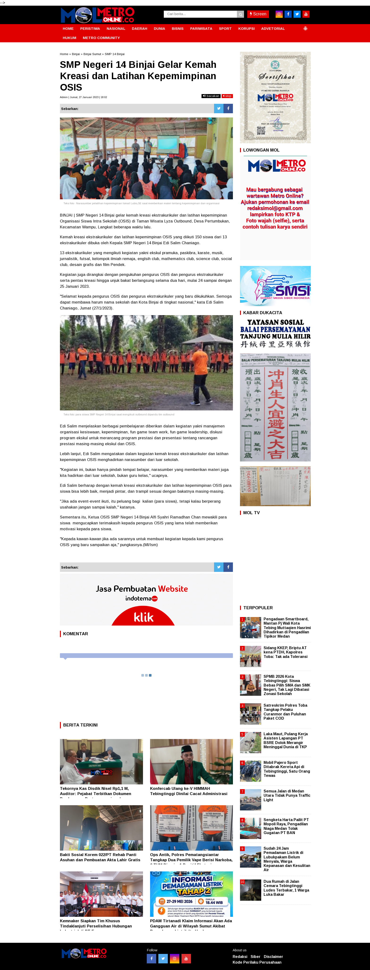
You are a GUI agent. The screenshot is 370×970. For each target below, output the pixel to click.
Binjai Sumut (92, 54)
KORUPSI (246, 28)
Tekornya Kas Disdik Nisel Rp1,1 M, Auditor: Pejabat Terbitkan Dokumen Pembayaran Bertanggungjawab (95, 793)
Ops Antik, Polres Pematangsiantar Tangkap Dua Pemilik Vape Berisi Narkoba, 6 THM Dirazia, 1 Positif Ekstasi (191, 860)
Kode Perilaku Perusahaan (257, 962)
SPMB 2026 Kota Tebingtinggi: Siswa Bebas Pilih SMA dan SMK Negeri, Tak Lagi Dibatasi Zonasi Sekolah (287, 685)
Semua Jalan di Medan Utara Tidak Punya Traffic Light (287, 795)
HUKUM (69, 38)
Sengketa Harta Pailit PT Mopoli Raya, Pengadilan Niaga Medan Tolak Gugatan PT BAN (286, 826)
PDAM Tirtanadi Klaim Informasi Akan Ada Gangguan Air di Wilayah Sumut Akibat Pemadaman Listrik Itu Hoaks (191, 926)
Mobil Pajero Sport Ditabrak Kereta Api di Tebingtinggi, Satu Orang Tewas (287, 769)
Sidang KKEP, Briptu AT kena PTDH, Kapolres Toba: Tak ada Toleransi (285, 652)
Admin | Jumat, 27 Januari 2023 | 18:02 (83, 97)
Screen (258, 14)
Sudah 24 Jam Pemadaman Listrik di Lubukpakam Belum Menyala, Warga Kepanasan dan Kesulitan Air (287, 859)
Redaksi (240, 957)
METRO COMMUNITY (101, 38)
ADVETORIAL (273, 28)
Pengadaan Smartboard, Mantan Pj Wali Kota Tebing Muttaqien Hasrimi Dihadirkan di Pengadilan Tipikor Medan (287, 627)
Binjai (76, 54)
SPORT (225, 28)
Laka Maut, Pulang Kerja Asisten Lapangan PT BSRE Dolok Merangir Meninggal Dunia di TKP (286, 740)
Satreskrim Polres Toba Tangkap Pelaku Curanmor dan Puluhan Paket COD (285, 711)
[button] (305, 26)
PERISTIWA (90, 28)
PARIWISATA (201, 28)
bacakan (211, 96)
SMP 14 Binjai (115, 54)
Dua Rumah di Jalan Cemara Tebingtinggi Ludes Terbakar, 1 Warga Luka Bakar (286, 887)
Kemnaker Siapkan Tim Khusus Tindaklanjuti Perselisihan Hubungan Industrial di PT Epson (96, 926)
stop (227, 96)
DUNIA (159, 28)
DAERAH (139, 28)
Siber (256, 957)
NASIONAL (116, 28)
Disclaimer (273, 957)
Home (64, 54)
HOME (68, 28)
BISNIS (178, 28)
